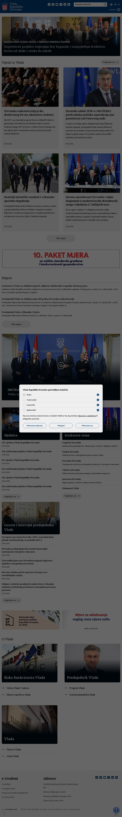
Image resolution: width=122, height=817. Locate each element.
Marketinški (31, 410)
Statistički (31, 405)
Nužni (29, 395)
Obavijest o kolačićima (87, 416)
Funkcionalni (31, 400)
